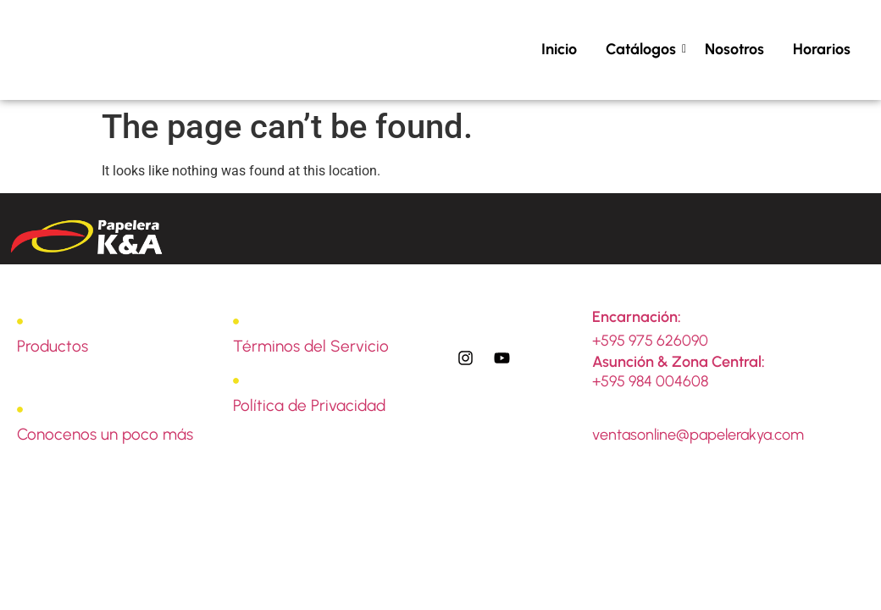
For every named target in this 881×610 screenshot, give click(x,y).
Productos (52, 346)
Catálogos (644, 49)
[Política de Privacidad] (236, 381)
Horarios (822, 49)
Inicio (559, 49)
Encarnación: (636, 317)
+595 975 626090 (650, 340)
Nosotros (734, 49)
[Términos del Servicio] (236, 322)
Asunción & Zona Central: (678, 361)
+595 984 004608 (650, 381)
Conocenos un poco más (105, 434)
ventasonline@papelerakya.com (698, 434)
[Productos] (20, 322)
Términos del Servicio (311, 346)
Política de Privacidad (309, 405)
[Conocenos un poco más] (20, 410)
